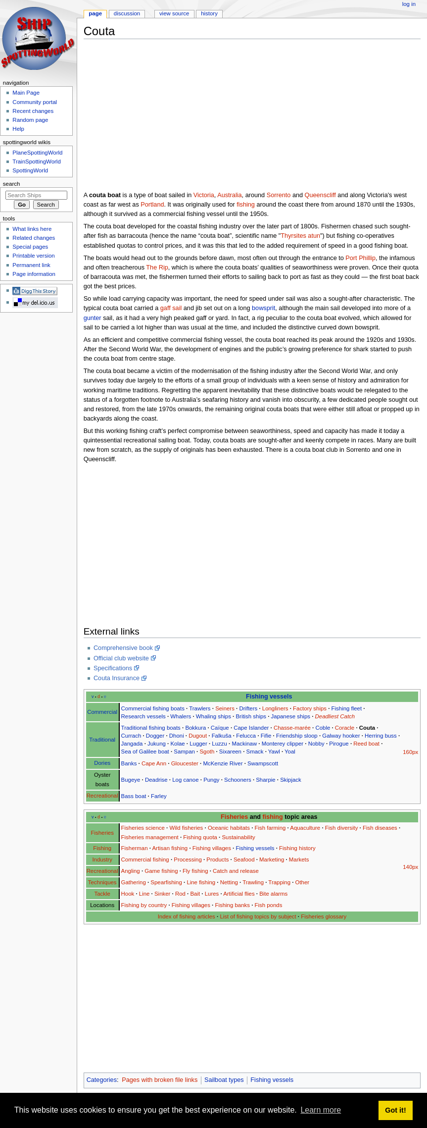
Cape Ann (154, 763)
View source (174, 13)
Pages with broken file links (159, 1079)
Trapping (279, 882)
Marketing (271, 859)
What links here (31, 229)
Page (95, 13)
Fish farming (270, 828)
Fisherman (134, 848)
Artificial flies (238, 894)
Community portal (34, 102)
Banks (129, 763)
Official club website (121, 658)
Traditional (102, 740)
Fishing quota (200, 837)
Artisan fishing (170, 848)
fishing (246, 204)
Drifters (248, 708)
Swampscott (262, 763)
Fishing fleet (347, 708)
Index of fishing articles (186, 916)
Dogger (155, 736)
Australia (229, 195)
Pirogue (338, 744)
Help (18, 129)
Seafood (244, 859)
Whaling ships (213, 716)
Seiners (225, 708)
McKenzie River (222, 763)
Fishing (102, 848)
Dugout (198, 736)
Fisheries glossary (323, 916)
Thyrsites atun (300, 235)
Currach (131, 736)
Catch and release (236, 871)
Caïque (220, 728)
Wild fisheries (186, 828)
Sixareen (230, 751)
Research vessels (143, 716)
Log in (409, 4)
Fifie (266, 736)
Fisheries (234, 816)
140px (410, 867)
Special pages (30, 247)
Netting (229, 882)
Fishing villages (211, 848)
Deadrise (156, 780)
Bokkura (195, 728)
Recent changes (32, 111)
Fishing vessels (269, 696)
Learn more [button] (320, 1110)
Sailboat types (224, 1079)
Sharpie (265, 780)
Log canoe (185, 780)
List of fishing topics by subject (258, 916)
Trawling (253, 882)
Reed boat (366, 744)
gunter (92, 318)
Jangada (132, 744)
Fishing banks (232, 905)
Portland (152, 204)
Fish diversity (341, 828)
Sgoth (206, 751)
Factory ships (310, 708)
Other (302, 882)
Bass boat (133, 796)
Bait (195, 894)
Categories (102, 1079)
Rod (180, 894)
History (209, 13)
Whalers (180, 716)
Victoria (203, 195)
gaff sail (171, 308)
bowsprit (263, 308)
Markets (299, 859)
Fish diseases (380, 828)
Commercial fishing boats (153, 708)
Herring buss (381, 736)
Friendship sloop (297, 736)
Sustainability (238, 837)
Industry (102, 859)
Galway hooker (341, 736)
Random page (30, 120)
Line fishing (201, 882)
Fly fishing (195, 871)
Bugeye (131, 780)
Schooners (237, 780)
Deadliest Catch (335, 716)
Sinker (162, 894)
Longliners (275, 708)
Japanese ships (290, 716)
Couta (367, 728)
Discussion (127, 13)
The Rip (157, 267)
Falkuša (222, 736)
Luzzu (219, 744)
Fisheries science (143, 828)
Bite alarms (273, 894)
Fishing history (297, 848)
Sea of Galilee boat (145, 751)
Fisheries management (150, 837)
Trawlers (199, 708)
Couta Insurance (117, 678)
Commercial (102, 712)
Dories (102, 763)
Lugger (198, 744)
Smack (255, 751)
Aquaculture (305, 828)
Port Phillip (360, 258)
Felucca (246, 736)
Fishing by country (144, 905)
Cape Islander (251, 728)
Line (144, 894)
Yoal (290, 751)
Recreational (102, 796)
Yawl (274, 751)
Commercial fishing (145, 859)
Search (11, 184)
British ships (251, 716)
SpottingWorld (30, 170)
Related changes (33, 238)
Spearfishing (166, 882)
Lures (212, 894)
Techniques (102, 882)
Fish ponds (269, 905)
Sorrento (279, 195)
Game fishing (161, 871)
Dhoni (176, 736)
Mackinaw (244, 744)
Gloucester (184, 763)
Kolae (177, 744)
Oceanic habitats (229, 828)
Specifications (113, 668)
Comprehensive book (123, 648)
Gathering (133, 882)
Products (217, 859)
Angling (130, 871)
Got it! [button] (395, 1110)
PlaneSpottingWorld (37, 153)
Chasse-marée (292, 728)
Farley (159, 796)
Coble (322, 728)
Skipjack (290, 780)
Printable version (33, 256)
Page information (33, 274)
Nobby (316, 744)
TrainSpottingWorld (36, 161)
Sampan (184, 751)
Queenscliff (320, 195)
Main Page (26, 93)
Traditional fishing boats (151, 728)
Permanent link (31, 265)
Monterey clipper (282, 744)
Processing (188, 859)
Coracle (344, 728)
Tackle (102, 894)
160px (410, 752)
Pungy (211, 780)
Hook (128, 894)
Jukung (156, 744)
